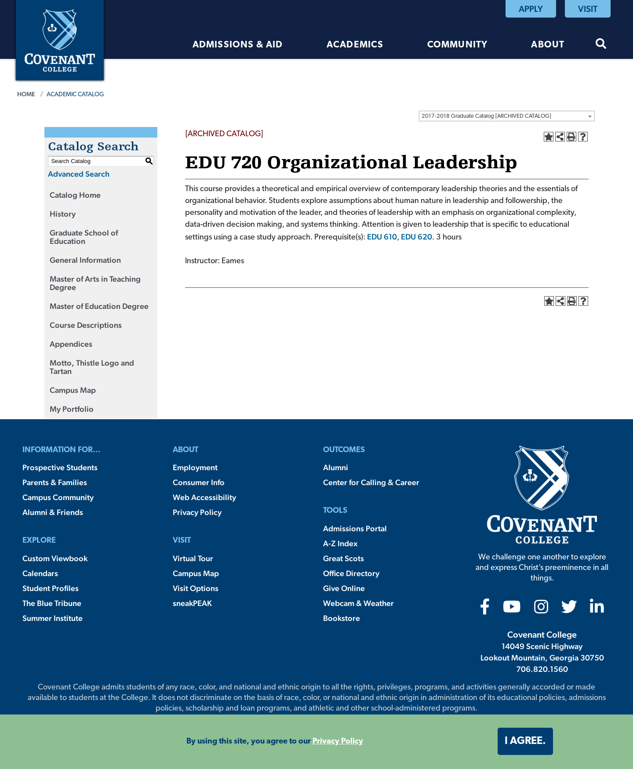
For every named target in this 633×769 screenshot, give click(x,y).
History (63, 213)
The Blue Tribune (51, 603)
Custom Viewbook (54, 558)
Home (26, 94)
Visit (587, 9)
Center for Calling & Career (371, 482)
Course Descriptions (86, 325)
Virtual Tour (193, 558)
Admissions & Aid (238, 45)
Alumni (335, 467)
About (547, 45)
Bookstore (341, 618)
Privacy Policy (197, 512)
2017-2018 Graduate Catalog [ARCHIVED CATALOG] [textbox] (486, 116)
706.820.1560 (542, 669)
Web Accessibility (204, 497)
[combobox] (507, 116)
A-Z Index (340, 543)
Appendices (71, 343)
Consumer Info (199, 482)
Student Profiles (50, 588)
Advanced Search (78, 173)
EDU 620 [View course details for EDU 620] (416, 236)
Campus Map (73, 390)
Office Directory (351, 573)
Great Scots (343, 558)
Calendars (40, 573)
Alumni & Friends (52, 512)
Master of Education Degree (99, 306)
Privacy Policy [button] (338, 741)
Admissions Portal (355, 528)
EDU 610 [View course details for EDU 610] (382, 236)
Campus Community (58, 497)
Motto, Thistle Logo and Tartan (92, 367)
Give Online (344, 588)
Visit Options (195, 588)
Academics (355, 45)
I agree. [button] (525, 741)
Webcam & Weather (358, 603)
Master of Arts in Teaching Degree (95, 283)
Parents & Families (54, 482)
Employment (195, 467)
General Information (85, 260)
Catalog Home (75, 195)
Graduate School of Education (84, 237)
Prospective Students (60, 467)
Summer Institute (52, 618)
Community (457, 45)
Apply (531, 9)
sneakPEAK (192, 603)
